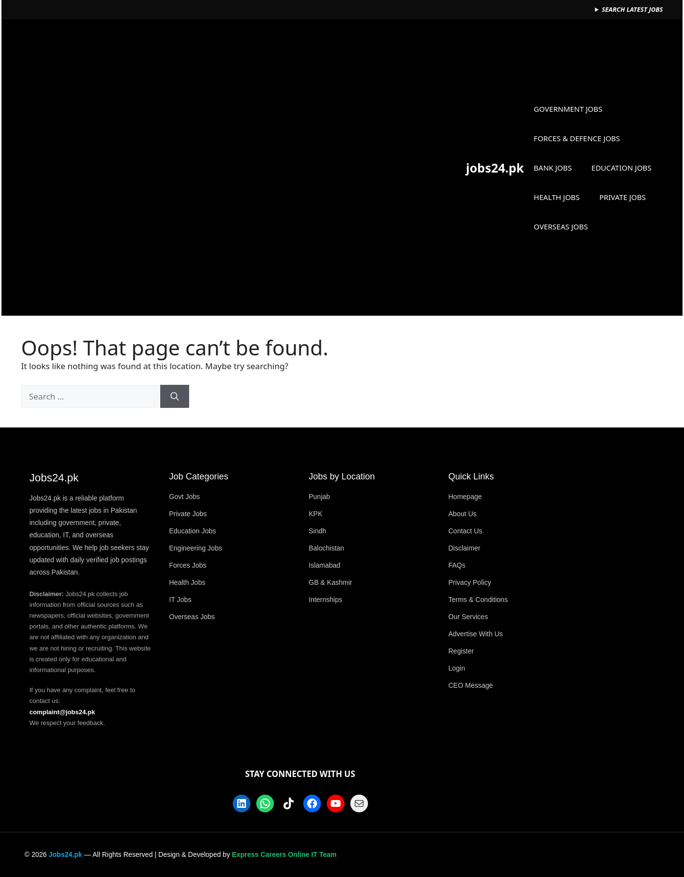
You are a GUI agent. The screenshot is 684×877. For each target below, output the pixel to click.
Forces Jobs (187, 565)
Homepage (465, 497)
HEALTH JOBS (557, 197)
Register (461, 651)
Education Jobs (192, 531)
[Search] (174, 396)
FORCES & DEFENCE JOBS (577, 138)
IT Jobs (180, 599)
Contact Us (465, 531)
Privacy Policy (469, 582)
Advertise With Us (475, 634)
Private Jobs (188, 514)
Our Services (468, 617)
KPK (315, 514)
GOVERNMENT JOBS (568, 109)
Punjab (319, 497)
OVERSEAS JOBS (560, 226)
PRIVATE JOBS (622, 197)
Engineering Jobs (195, 548)
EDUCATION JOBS (621, 168)
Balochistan (326, 548)
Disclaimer (464, 548)
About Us (462, 514)
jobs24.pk (495, 167)
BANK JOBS (553, 168)
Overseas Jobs (192, 617)
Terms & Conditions (478, 599)
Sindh (317, 531)
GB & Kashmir (330, 582)
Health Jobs (187, 582)
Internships (325, 599)
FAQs (456, 565)
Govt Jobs (184, 497)
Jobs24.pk (65, 854)
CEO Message (470, 685)
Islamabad (325, 565)
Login (456, 668)
